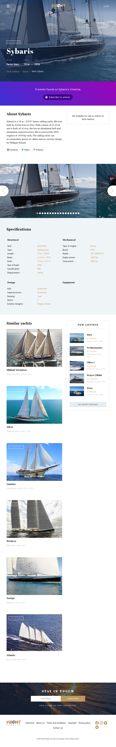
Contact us (58, 727)
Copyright (72, 722)
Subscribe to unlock (59, 97)
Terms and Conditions (56, 722)
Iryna (89, 388)
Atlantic (11, 655)
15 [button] (73, 213)
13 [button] (68, 213)
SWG (89, 334)
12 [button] (66, 213)
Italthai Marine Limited (14, 488)
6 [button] (50, 213)
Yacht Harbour (59, 7)
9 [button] (58, 213)
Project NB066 (94, 375)
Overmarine (91, 354)
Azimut (89, 341)
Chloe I (90, 362)
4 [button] (45, 213)
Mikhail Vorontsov (17, 369)
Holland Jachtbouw (13, 431)
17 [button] (78, 213)
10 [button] (60, 213)
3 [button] (42, 213)
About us (40, 722)
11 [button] (63, 213)
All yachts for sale (88, 404)
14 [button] (71, 213)
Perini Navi (13, 64)
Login (106, 6)
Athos (10, 426)
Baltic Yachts (11, 545)
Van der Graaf (11, 660)
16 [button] (76, 213)
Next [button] (111, 191)
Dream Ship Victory (13, 374)
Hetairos (11, 541)
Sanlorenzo (91, 369)
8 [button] (55, 213)
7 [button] (53, 213)
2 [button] (40, 213)
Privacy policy (84, 722)
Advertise (30, 722)
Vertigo (11, 598)
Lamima (11, 484)
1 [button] (37, 213)
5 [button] (48, 213)
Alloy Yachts (11, 603)
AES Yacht (90, 382)
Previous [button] (4, 191)
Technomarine (94, 347)
